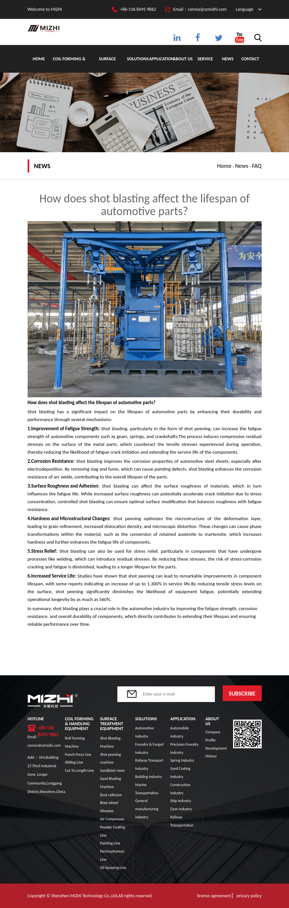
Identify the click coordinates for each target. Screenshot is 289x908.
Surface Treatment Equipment (107, 64)
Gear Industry (181, 809)
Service (205, 59)
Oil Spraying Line (113, 867)
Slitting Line (74, 762)
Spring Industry (182, 760)
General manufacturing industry (146, 808)
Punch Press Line (78, 754)
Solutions (138, 59)
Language (244, 9)
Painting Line (110, 843)
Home (39, 59)
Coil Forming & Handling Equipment (69, 64)
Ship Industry (180, 800)
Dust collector (111, 795)
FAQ (257, 165)
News (227, 59)
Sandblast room (112, 770)
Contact (250, 59)
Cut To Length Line (79, 770)
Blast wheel (109, 802)
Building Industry (148, 776)
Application (160, 59)
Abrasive (107, 811)
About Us (183, 59)
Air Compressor (112, 819)
